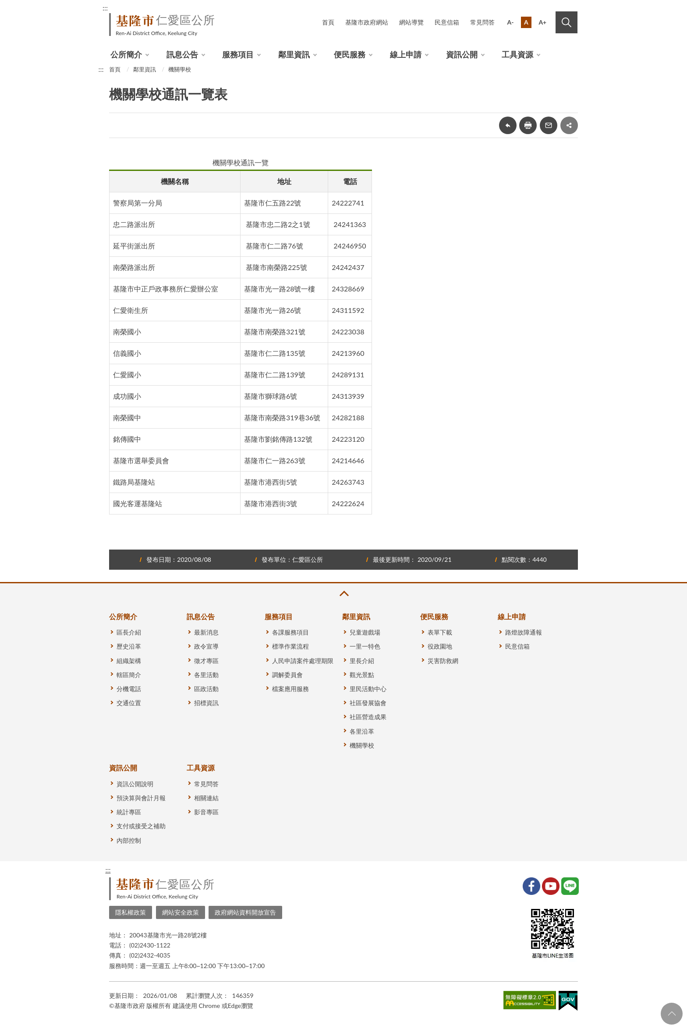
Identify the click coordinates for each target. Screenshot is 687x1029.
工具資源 (517, 54)
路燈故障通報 (523, 632)
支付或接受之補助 (141, 826)
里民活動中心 (368, 688)
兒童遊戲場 (365, 632)
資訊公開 (462, 54)
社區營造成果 (368, 716)
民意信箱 (447, 22)
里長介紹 (362, 660)
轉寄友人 (548, 125)
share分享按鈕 (569, 125)
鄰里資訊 (294, 54)
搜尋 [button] (566, 22)
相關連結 (206, 798)
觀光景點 (362, 674)
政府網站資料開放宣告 (245, 912)
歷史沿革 (129, 646)
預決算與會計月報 (141, 798)
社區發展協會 (368, 702)
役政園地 (440, 646)
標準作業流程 (290, 646)
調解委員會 (287, 674)
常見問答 (482, 22)
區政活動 (206, 688)
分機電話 (129, 688)
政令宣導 (206, 646)
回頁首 (672, 1014)
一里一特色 (365, 646)
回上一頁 (508, 125)
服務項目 (238, 54)
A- (510, 22)
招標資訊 (206, 702)
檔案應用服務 (290, 688)
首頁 (328, 22)
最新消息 (206, 632)
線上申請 (405, 54)
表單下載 (440, 632)
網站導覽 (411, 22)
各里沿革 (362, 731)
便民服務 (349, 54)
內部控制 (129, 840)
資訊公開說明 (135, 784)
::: (105, 8)
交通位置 (129, 702)
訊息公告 (182, 54)
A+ (542, 22)
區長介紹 (129, 632)
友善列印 (528, 125)
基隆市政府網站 (366, 22)
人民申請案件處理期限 (302, 660)
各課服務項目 (290, 632)
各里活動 (206, 674)
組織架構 (129, 660)
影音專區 (206, 812)
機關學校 (179, 69)
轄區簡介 (129, 674)
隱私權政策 (130, 912)
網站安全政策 (180, 912)
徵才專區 (206, 660)
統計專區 (129, 812)
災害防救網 (443, 660)
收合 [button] (343, 593)
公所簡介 (126, 54)
